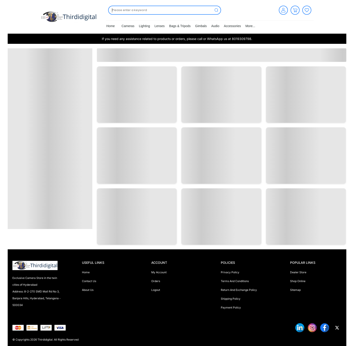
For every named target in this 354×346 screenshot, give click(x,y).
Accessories (232, 26)
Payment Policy (231, 307)
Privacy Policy (230, 272)
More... (250, 26)
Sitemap (295, 290)
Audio (215, 26)
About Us (87, 290)
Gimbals (201, 26)
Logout (155, 290)
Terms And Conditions (235, 281)
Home (110, 26)
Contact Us (89, 281)
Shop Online (297, 281)
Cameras (127, 26)
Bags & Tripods (180, 26)
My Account (159, 272)
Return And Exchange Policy (239, 290)
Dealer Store (298, 272)
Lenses (159, 26)
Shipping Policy (230, 298)
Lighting (144, 26)
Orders (155, 281)
